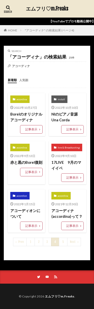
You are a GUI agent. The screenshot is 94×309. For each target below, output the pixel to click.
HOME (12, 30)
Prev (21, 242)
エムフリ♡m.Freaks (47, 8)
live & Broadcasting (69, 147)
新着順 (12, 80)
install (61, 99)
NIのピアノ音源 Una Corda (66, 117)
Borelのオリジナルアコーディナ (26, 117)
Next (73, 242)
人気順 (23, 80)
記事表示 (31, 129)
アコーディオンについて (25, 213)
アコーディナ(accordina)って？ (66, 213)
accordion (22, 195)
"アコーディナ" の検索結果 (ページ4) (49, 30)
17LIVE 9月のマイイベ (66, 165)
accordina (22, 99)
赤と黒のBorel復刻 (26, 162)
